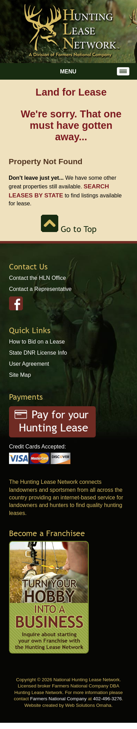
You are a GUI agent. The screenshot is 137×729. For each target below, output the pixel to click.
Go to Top (68, 229)
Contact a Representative (40, 289)
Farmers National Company (58, 698)
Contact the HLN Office (37, 278)
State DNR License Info (38, 353)
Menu (68, 71)
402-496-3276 (107, 698)
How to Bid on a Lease (37, 342)
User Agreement (29, 364)
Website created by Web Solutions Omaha (67, 705)
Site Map (20, 375)
